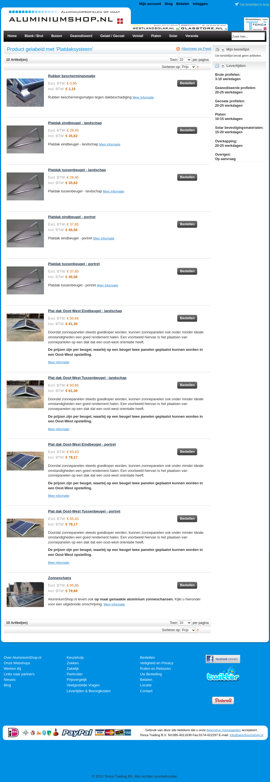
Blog (169, 4)
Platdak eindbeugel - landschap (75, 123)
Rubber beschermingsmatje (71, 76)
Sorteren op (171, 67)
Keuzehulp (75, 657)
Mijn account (150, 4)
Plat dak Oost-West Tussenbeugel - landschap (87, 378)
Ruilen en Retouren (155, 668)
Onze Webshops (17, 663)
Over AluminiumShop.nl (22, 657)
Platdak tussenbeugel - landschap (77, 170)
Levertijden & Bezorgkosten (89, 691)
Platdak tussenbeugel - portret (74, 264)
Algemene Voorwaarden (224, 730)
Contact (146, 691)
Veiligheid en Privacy (156, 663)
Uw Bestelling (151, 674)
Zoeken (73, 663)
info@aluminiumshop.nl (246, 735)
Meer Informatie (143, 97)
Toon (173, 60)
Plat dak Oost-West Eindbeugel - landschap (85, 311)
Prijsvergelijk (77, 680)
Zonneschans (59, 578)
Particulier (75, 674)
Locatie (146, 685)
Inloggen (200, 4)
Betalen (182, 4)
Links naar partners (19, 674)
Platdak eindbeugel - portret (72, 217)
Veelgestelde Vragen (83, 685)
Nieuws (10, 680)
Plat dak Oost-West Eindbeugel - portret (82, 444)
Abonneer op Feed (196, 49)
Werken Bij (12, 668)
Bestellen (147, 657)
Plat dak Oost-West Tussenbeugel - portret (84, 511)
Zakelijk (73, 668)
